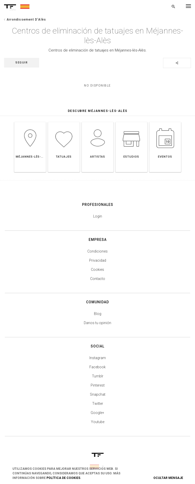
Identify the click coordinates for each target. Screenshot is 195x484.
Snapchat (97, 394)
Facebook (97, 367)
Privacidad (97, 260)
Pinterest (98, 385)
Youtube (97, 422)
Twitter (97, 404)
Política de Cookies (63, 478)
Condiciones (97, 251)
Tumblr (97, 376)
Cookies (97, 270)
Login (97, 216)
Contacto (97, 279)
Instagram (97, 358)
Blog (97, 314)
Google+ (97, 413)
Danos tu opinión (97, 323)
